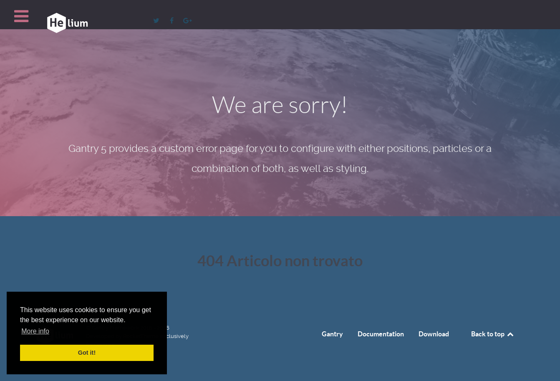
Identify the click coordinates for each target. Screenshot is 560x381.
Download (434, 334)
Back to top (493, 334)
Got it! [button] (87, 352)
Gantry (332, 334)
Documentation (381, 334)
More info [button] (35, 331)
